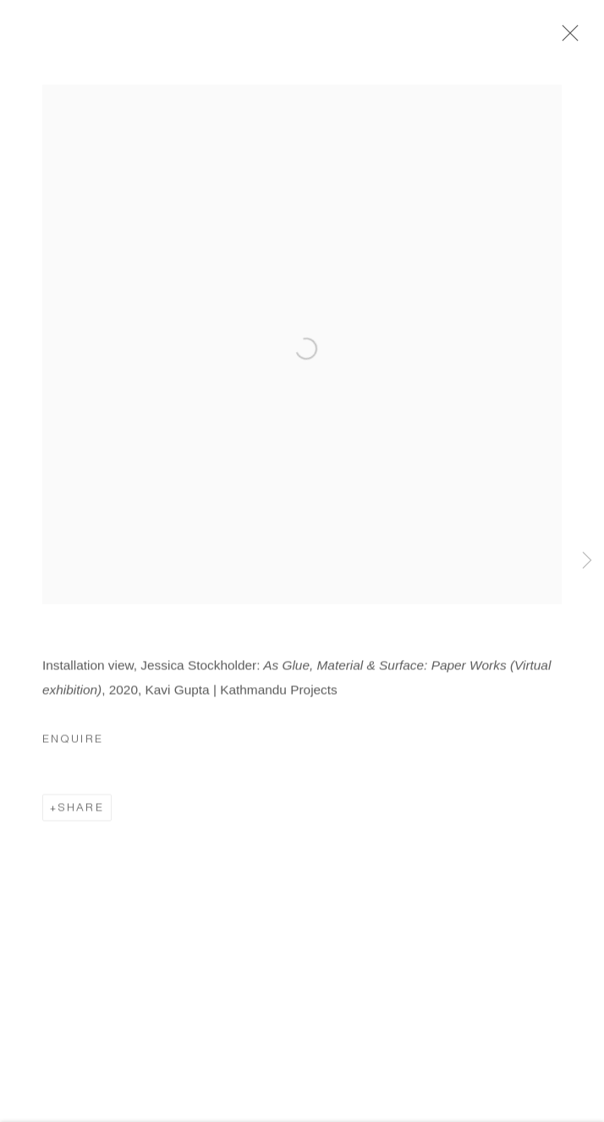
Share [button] (81, 811)
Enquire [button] (72, 743)
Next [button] (587, 561)
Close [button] (566, 38)
